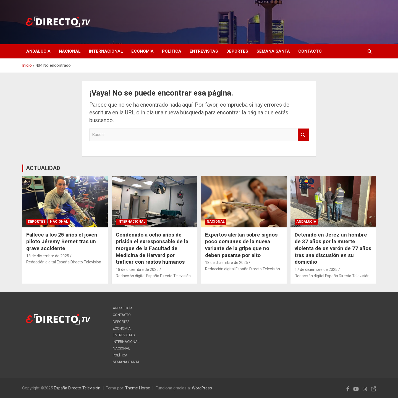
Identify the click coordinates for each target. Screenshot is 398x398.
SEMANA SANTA (273, 51)
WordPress (202, 388)
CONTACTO (310, 51)
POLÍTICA (171, 51)
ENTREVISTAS (204, 51)
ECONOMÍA (142, 51)
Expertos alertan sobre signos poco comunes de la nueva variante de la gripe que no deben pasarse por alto (241, 245)
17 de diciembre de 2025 (316, 269)
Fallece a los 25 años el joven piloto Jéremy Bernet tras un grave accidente (61, 241)
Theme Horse (137, 388)
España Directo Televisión (77, 388)
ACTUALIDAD (43, 168)
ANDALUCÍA (38, 51)
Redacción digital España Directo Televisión (63, 262)
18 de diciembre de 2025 (47, 256)
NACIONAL (70, 51)
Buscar (303, 135)
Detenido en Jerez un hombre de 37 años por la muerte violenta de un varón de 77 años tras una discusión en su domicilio (333, 248)
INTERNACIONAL (106, 51)
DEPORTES (237, 51)
